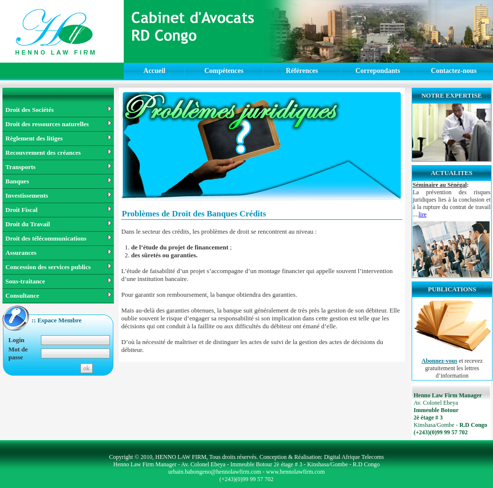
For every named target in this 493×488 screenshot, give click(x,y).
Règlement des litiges (58, 138)
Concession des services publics (58, 267)
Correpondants (377, 70)
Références (302, 70)
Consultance (58, 295)
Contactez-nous (454, 70)
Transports (58, 167)
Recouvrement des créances (58, 152)
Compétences (223, 70)
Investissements (58, 195)
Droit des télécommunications (58, 238)
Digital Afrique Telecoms (354, 456)
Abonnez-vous (440, 360)
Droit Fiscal (58, 209)
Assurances (58, 252)
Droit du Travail (58, 224)
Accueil (154, 70)
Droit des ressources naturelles (58, 124)
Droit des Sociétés (58, 109)
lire (422, 214)
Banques (58, 181)
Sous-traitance (58, 281)
